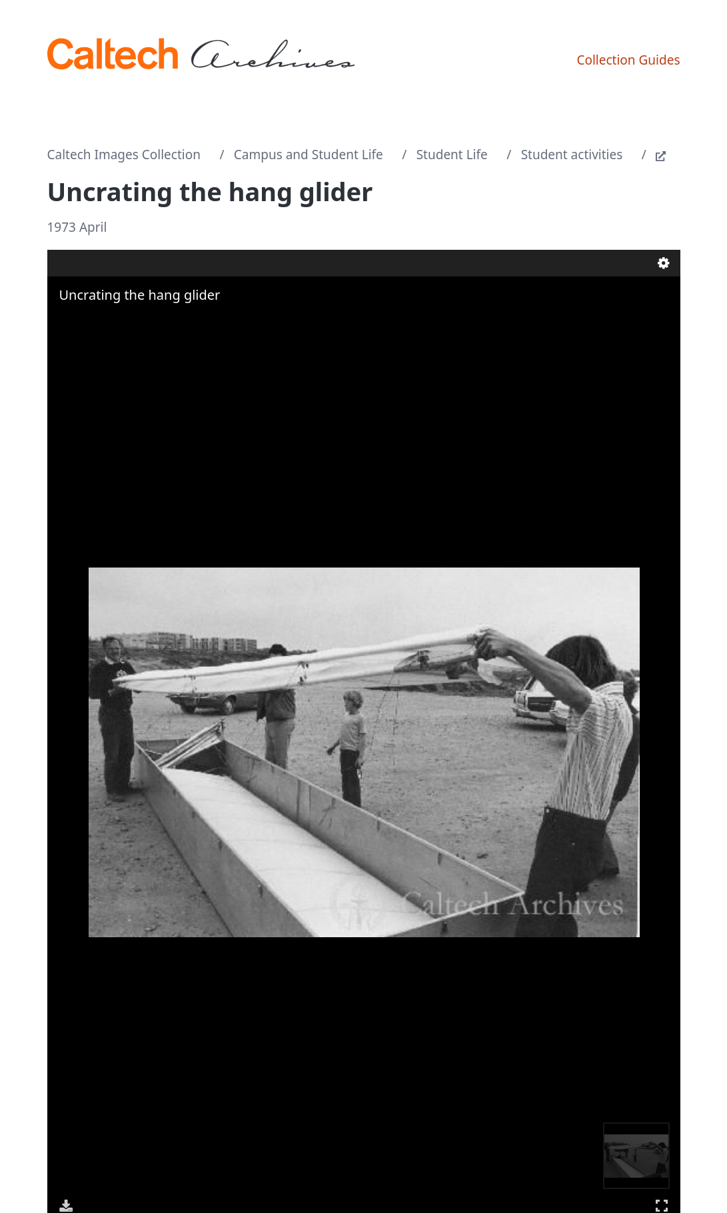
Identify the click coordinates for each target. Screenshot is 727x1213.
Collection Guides (628, 60)
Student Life (452, 154)
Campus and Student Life (308, 154)
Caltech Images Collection (124, 154)
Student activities (572, 154)
